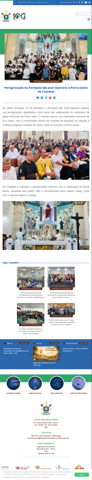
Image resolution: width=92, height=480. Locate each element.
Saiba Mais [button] (45, 477)
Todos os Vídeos (24, 343)
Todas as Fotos (54, 343)
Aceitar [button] (82, 475)
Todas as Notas (83, 343)
